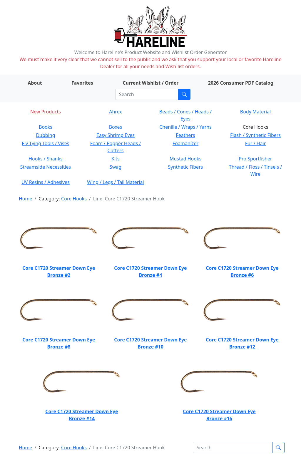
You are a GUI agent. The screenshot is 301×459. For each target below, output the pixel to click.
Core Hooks (74, 198)
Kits (115, 158)
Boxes (115, 127)
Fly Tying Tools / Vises (45, 143)
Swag (115, 167)
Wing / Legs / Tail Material (115, 182)
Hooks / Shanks (45, 158)
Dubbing (45, 135)
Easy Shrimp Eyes (115, 135)
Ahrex (115, 111)
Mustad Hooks (185, 158)
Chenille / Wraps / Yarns (185, 127)
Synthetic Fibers (185, 167)
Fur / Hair (255, 143)
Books (45, 127)
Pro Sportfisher (255, 158)
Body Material (255, 111)
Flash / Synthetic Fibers (255, 135)
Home (25, 198)
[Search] (146, 94)
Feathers (185, 135)
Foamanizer (185, 143)
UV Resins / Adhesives (45, 182)
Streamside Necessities (45, 167)
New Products (45, 111)
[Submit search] (184, 94)
